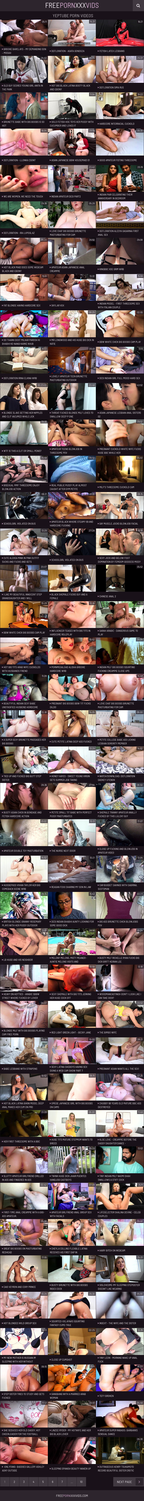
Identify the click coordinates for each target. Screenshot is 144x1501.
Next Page (130, 1481)
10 (81, 1481)
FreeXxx (72, 5)
